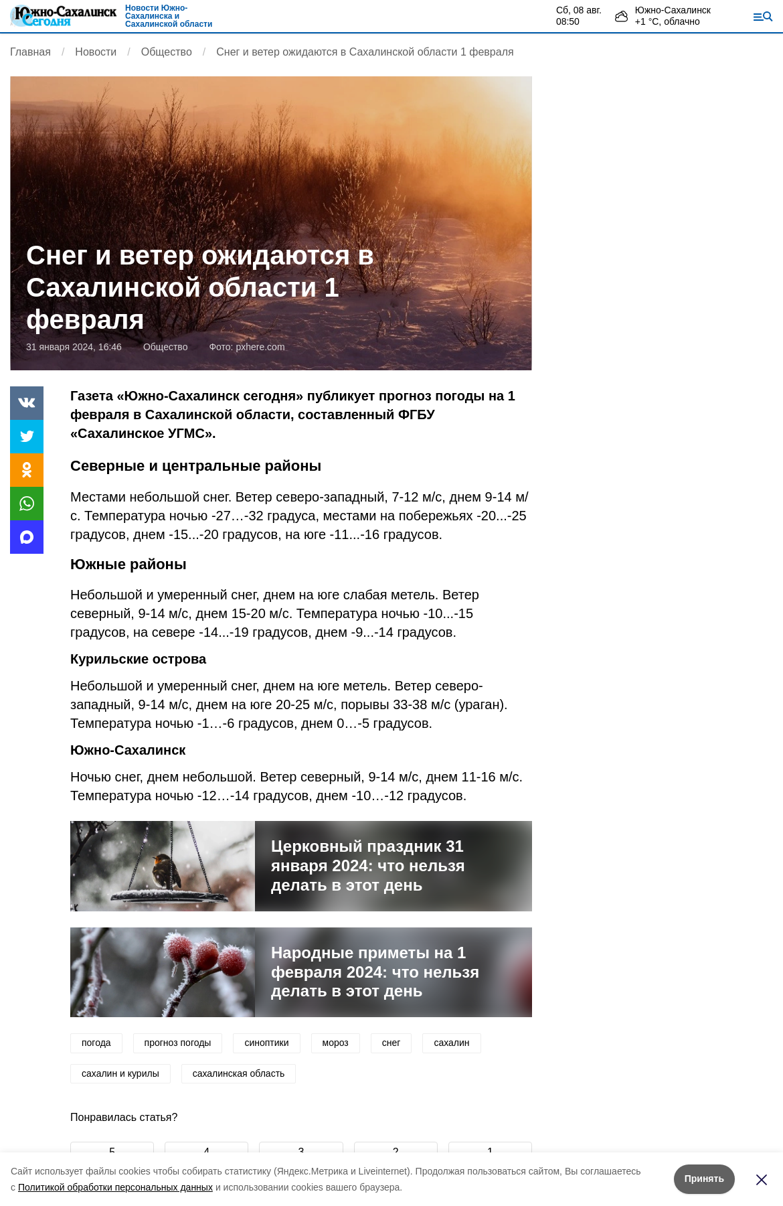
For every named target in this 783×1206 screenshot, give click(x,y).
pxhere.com (260, 347)
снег (391, 1042)
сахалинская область (239, 1073)
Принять (704, 1178)
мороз (336, 1042)
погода (96, 1042)
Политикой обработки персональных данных (115, 1187)
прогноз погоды (178, 1042)
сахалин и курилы (120, 1073)
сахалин (451, 1042)
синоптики (266, 1042)
